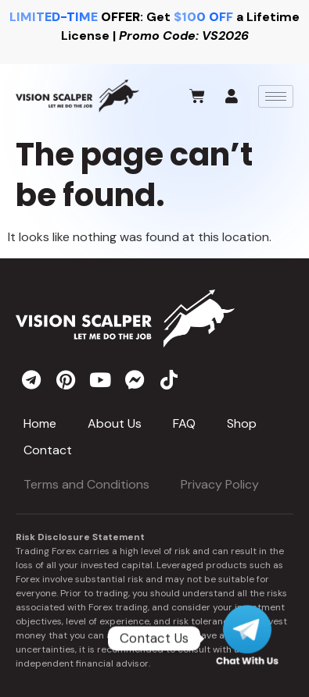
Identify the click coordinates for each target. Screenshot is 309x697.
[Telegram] (247, 638)
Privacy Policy (220, 484)
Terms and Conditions (86, 484)
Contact (47, 450)
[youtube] (100, 379)
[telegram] (31, 379)
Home (39, 423)
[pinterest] (65, 379)
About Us (115, 423)
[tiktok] (169, 379)
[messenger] (134, 379)
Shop (242, 423)
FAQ (184, 423)
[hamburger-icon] (275, 96)
